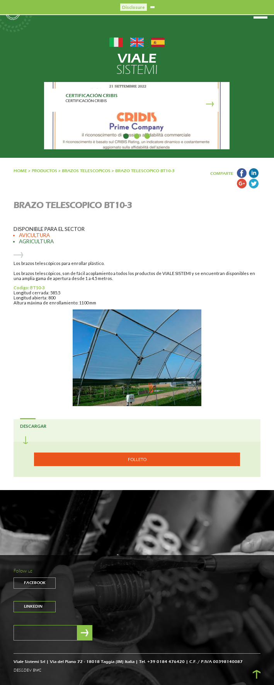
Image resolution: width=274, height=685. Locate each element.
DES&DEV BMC (27, 670)
